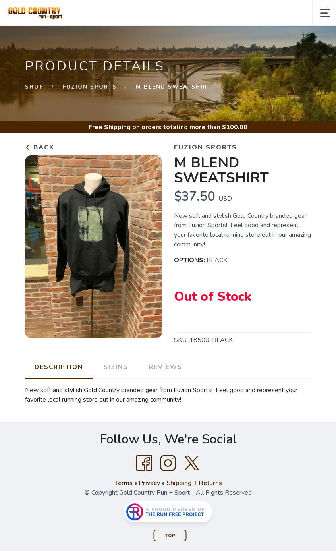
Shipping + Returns (194, 483)
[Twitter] (192, 463)
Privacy (149, 483)
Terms (123, 483)
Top (170, 536)
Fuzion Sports (90, 87)
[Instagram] (168, 463)
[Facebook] (144, 463)
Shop (34, 87)
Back (39, 147)
